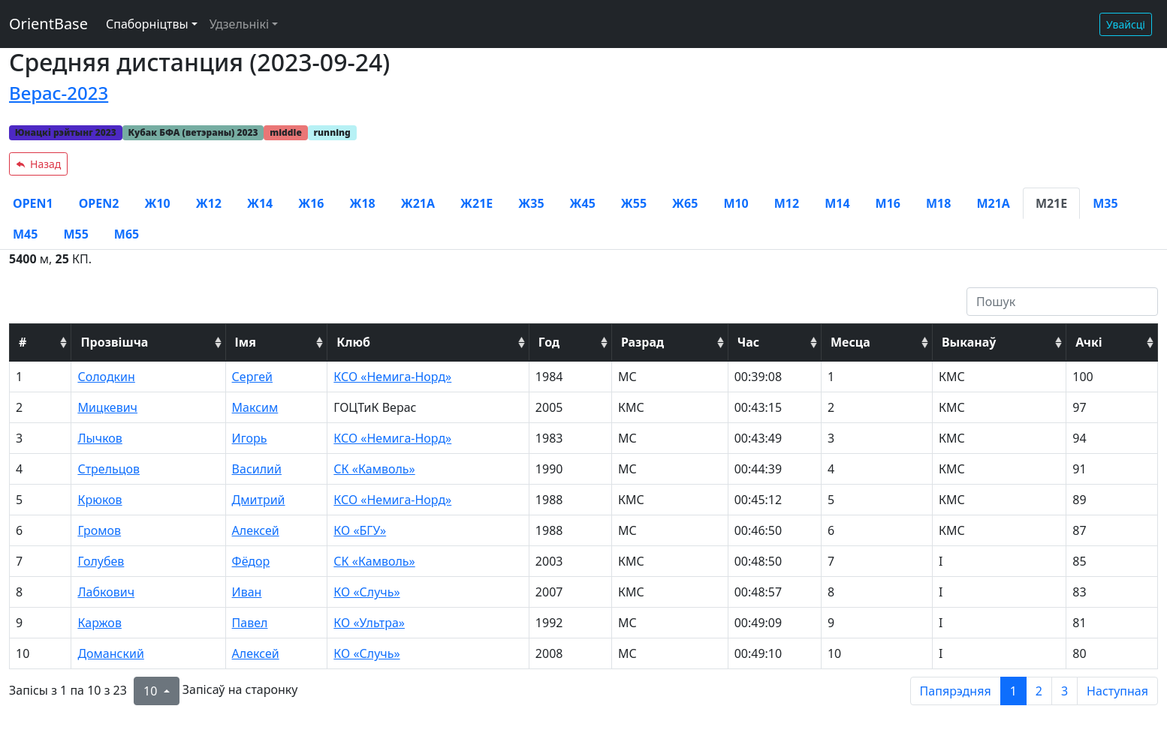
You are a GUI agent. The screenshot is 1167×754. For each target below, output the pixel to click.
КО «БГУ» (359, 530)
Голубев (100, 561)
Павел (250, 622)
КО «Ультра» (369, 622)
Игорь (249, 438)
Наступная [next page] (1117, 691)
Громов (99, 530)
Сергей (252, 376)
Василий (257, 469)
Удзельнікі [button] (239, 24)
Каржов (99, 622)
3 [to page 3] (1064, 691)
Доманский (110, 653)
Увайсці (1125, 24)
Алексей (255, 530)
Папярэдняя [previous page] (955, 691)
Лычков (99, 438)
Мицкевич (107, 407)
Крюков (99, 499)
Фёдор (251, 561)
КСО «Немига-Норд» (392, 376)
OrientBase (48, 24)
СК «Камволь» (374, 469)
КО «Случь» (366, 592)
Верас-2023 (58, 92)
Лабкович (105, 592)
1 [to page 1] (1013, 691)
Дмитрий (258, 499)
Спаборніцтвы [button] (147, 24)
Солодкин (105, 376)
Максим (255, 407)
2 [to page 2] (1039, 691)
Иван (247, 592)
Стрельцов (108, 469)
